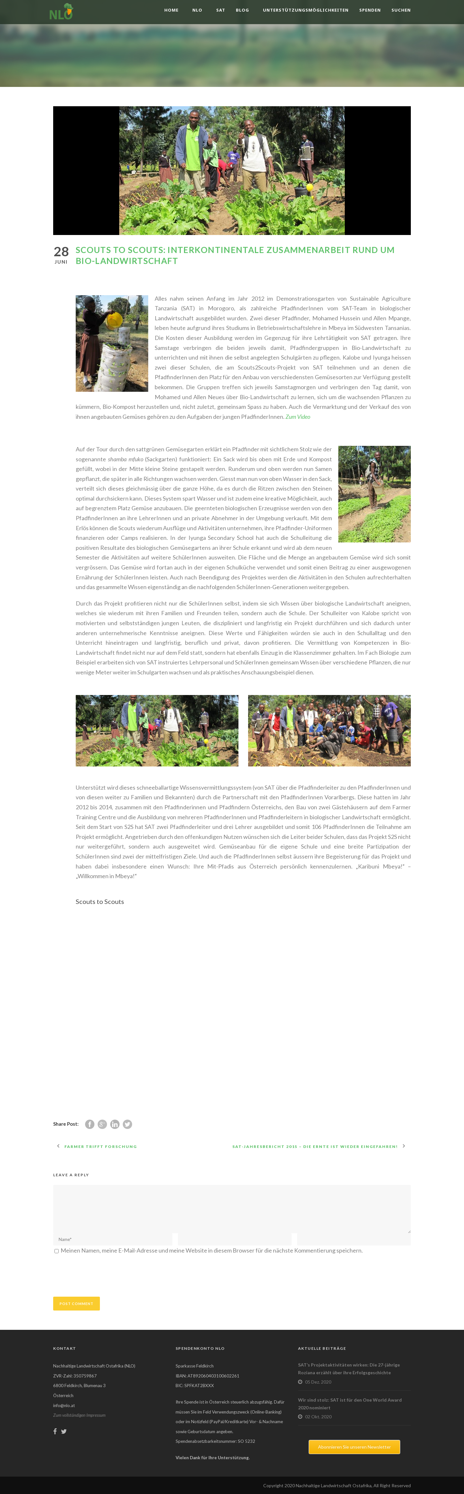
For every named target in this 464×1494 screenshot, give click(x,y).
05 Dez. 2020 (318, 1382)
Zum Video (297, 416)
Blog (242, 10)
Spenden (370, 10)
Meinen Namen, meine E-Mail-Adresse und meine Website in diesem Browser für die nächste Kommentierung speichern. (212, 1250)
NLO (197, 10)
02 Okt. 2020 (318, 1416)
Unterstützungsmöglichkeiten (306, 10)
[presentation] (102, 1274)
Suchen (401, 10)
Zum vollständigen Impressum (79, 1415)
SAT (220, 10)
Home (171, 10)
